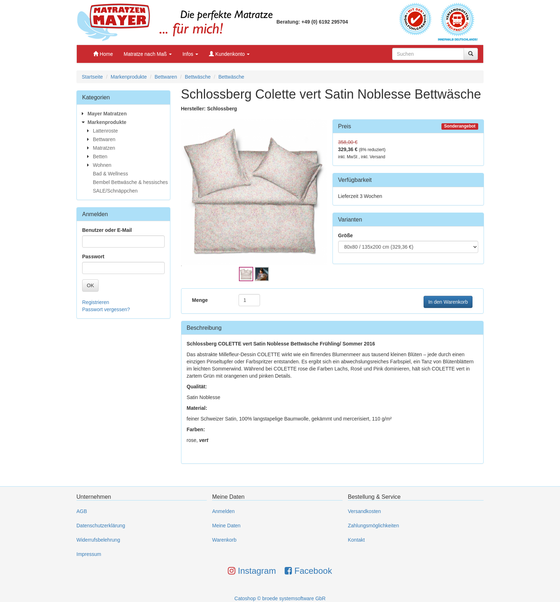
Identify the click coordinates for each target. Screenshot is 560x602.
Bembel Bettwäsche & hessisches (130, 182)
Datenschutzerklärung (100, 525)
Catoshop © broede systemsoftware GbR (279, 598)
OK (90, 285)
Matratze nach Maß (148, 54)
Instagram (252, 571)
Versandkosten (364, 511)
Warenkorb (224, 540)
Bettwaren (166, 77)
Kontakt (356, 540)
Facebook (308, 571)
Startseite (92, 77)
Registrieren (95, 302)
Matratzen (104, 147)
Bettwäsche (197, 77)
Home (103, 54)
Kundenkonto (229, 54)
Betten (100, 156)
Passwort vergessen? (106, 309)
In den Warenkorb (448, 302)
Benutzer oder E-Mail (107, 230)
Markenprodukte (129, 77)
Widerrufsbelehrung (98, 540)
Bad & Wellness (110, 173)
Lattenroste (105, 130)
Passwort (93, 256)
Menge (200, 300)
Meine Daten (226, 525)
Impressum (88, 554)
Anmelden (223, 511)
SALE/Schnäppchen (115, 190)
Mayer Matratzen (107, 113)
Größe (345, 235)
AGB (81, 511)
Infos (190, 54)
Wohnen (102, 165)
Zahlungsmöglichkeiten (373, 525)
